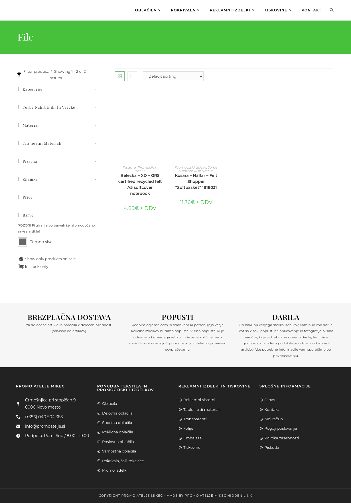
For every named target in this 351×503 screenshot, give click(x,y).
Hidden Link (239, 496)
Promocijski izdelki (146, 169)
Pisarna (129, 167)
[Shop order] (173, 76)
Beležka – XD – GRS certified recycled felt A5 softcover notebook (140, 184)
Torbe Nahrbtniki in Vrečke (198, 169)
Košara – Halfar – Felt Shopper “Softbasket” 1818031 (196, 181)
